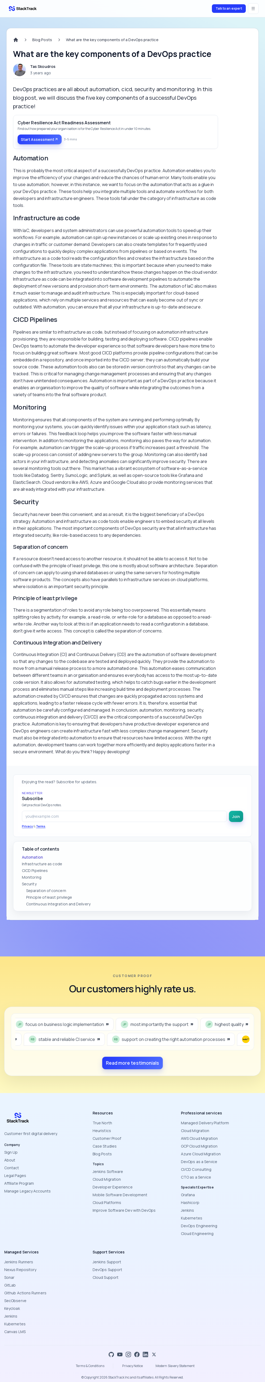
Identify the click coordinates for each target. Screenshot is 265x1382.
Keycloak (12, 1308)
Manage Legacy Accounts (27, 1191)
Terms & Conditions (90, 1366)
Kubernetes (191, 1218)
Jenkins (187, 1210)
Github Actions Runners (25, 1292)
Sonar (9, 1277)
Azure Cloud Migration (201, 1153)
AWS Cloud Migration (199, 1138)
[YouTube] (119, 1354)
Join (236, 816)
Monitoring (31, 877)
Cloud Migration (107, 1179)
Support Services (109, 1251)
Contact (11, 1167)
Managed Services (21, 1251)
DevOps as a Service (199, 1161)
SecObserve (15, 1300)
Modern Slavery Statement (175, 1366)
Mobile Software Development (120, 1194)
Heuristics (102, 1130)
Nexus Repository (20, 1269)
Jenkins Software (108, 1171)
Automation (32, 857)
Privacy (27, 826)
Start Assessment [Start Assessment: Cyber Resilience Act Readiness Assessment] (39, 139)
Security (29, 883)
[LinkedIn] (145, 1354)
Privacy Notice (132, 1366)
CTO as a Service (196, 1177)
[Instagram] (128, 1354)
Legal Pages (15, 1175)
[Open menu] (253, 8)
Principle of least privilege (49, 897)
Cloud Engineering (197, 1233)
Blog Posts (42, 39)
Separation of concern (46, 890)
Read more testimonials (132, 1063)
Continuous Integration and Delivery (58, 903)
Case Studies (105, 1146)
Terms (40, 826)
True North (102, 1122)
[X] (154, 1354)
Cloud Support (105, 1277)
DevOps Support (107, 1269)
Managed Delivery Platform (205, 1122)
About (9, 1160)
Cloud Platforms (107, 1202)
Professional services (201, 1112)
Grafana (188, 1194)
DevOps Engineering (199, 1225)
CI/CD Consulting (196, 1169)
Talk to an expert (229, 8)
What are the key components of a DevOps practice (112, 39)
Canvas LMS (15, 1331)
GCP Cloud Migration (199, 1146)
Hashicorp (190, 1202)
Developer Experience (113, 1187)
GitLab (10, 1285)
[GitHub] (111, 1354)
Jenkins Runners (18, 1261)
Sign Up (11, 1152)
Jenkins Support (107, 1261)
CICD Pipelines (35, 870)
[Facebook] (137, 1354)
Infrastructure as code (42, 863)
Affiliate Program (19, 1183)
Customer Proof (107, 1138)
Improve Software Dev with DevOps (124, 1210)
